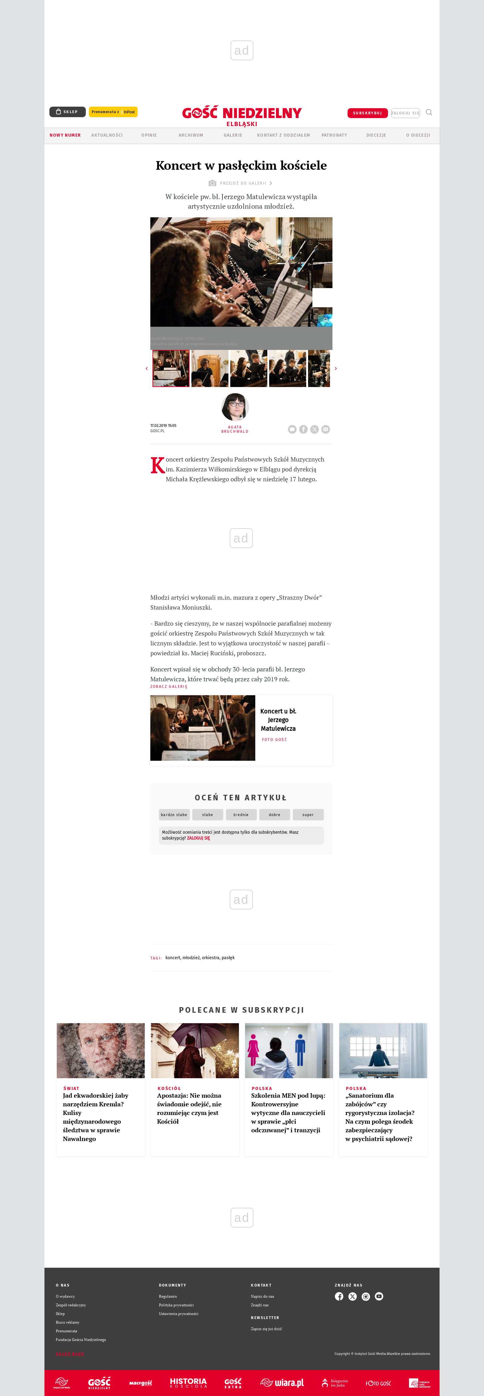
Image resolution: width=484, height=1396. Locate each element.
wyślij (326, 427)
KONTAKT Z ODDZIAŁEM (284, 135)
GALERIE (233, 135)
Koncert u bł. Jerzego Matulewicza (278, 720)
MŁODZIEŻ (191, 957)
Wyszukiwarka (429, 112)
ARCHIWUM (191, 135)
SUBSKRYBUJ (367, 113)
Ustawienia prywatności (178, 1313)
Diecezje (376, 135)
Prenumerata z (113, 112)
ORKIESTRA (210, 957)
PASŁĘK (228, 957)
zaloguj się (405, 113)
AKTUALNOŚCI (107, 135)
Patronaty (335, 135)
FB (304, 427)
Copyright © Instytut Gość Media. (361, 1354)
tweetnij (315, 427)
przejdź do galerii (241, 183)
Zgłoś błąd (70, 1354)
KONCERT (172, 957)
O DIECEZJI (418, 135)
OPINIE (149, 135)
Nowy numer (65, 135)
